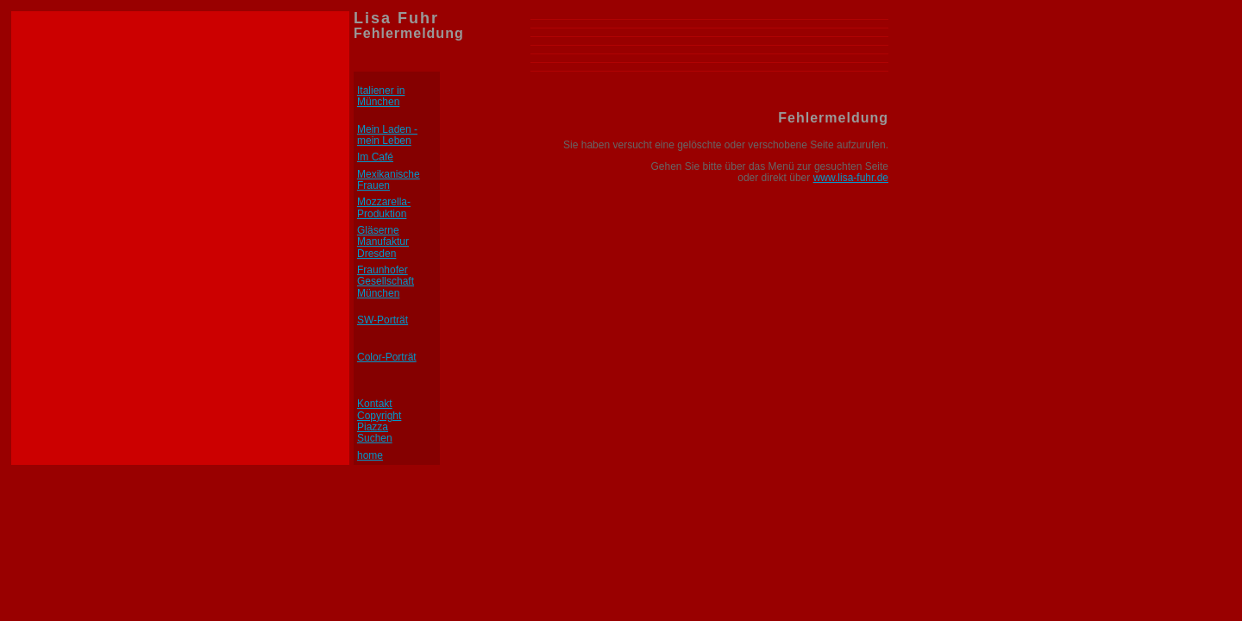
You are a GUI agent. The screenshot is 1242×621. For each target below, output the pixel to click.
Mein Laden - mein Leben (387, 135)
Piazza (372, 427)
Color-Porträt (387, 357)
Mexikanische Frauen (388, 179)
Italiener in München (381, 96)
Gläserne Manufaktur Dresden (383, 242)
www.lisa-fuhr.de (850, 178)
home (370, 455)
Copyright (379, 416)
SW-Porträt (382, 320)
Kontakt (374, 404)
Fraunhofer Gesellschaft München (385, 281)
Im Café (375, 157)
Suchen (374, 438)
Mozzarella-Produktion (384, 207)
